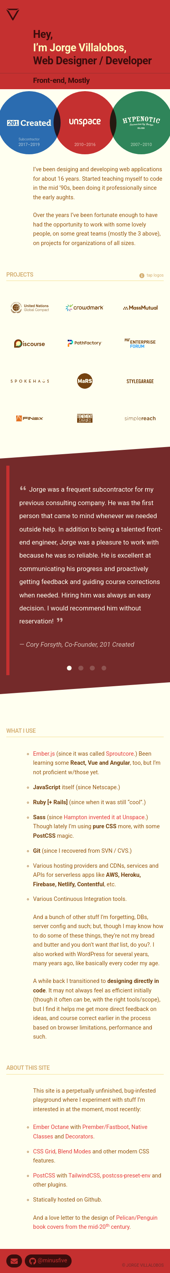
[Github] (48, 1260)
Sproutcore (120, 754)
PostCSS (44, 1175)
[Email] (14, 1260)
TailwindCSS (84, 1175)
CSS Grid (44, 1151)
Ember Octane (51, 1127)
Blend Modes (74, 1151)
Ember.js (44, 754)
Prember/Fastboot (105, 1127)
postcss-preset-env (126, 1175)
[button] (69, 668)
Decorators (79, 1136)
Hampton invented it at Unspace (104, 817)
